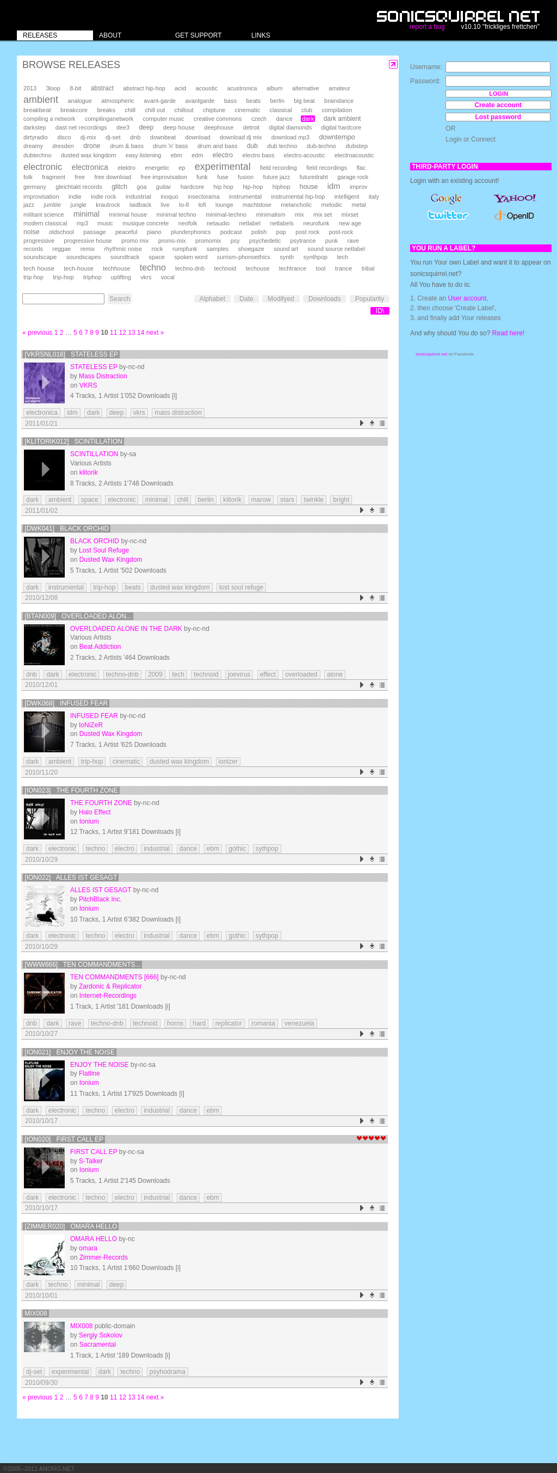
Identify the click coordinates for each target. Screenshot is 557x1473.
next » (155, 332)
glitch (119, 187)
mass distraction (178, 412)
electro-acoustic (304, 155)
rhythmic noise (123, 249)
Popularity (369, 299)
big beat (304, 100)
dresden (62, 146)
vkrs (145, 277)
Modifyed (281, 299)
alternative (305, 88)
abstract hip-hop (144, 88)
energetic (157, 167)
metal (358, 204)
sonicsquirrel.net (431, 354)
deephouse (218, 127)
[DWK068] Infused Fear (66, 703)
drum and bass (217, 146)
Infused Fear (94, 716)
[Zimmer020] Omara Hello (70, 1226)
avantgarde (200, 100)
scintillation (94, 454)
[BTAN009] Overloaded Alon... (78, 616)
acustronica (242, 88)
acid (180, 88)
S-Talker (91, 1161)
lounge (224, 204)
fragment (53, 177)
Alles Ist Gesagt (100, 890)
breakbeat (37, 110)
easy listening (143, 155)
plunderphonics (191, 232)
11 (113, 332)
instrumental (245, 196)
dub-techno (321, 146)
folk (28, 177)
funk (202, 177)
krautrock (108, 204)
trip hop (33, 277)
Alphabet (212, 299)
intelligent (347, 196)
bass (230, 100)
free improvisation (164, 177)
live (164, 204)
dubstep (356, 146)
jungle (78, 204)
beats (253, 100)
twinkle (314, 500)
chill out (155, 110)
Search (119, 299)
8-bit (75, 88)
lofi (202, 204)
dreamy (33, 146)
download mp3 (290, 137)
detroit (251, 127)
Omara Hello (93, 1239)
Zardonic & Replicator (110, 986)
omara (88, 1248)
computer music (163, 118)
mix (299, 214)
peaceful (126, 232)
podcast (231, 232)
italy (374, 196)
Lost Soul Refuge (104, 550)
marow (261, 500)
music (105, 223)
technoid (225, 268)
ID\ (380, 311)
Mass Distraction (103, 376)
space (156, 257)
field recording (278, 167)
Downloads (324, 299)
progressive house (88, 240)
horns (175, 1023)
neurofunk (316, 223)
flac (361, 167)
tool (321, 268)
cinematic (248, 110)
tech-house (79, 268)
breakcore (74, 110)
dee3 (122, 127)
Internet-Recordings (108, 995)
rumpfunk (184, 249)
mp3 (82, 223)
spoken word (190, 257)
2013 (29, 88)
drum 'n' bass (170, 146)
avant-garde (160, 100)
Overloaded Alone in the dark (126, 629)
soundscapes (83, 257)
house (309, 187)
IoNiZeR (91, 725)
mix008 (35, 1313)
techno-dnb (190, 268)
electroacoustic (354, 155)
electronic (42, 167)
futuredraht (314, 177)
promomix (208, 240)
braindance (339, 100)
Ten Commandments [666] (114, 977)
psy (235, 240)
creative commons (218, 118)
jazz (28, 204)
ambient (40, 99)
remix (88, 249)
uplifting (121, 277)
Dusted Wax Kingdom (111, 559)
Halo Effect (94, 812)
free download (112, 177)
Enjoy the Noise (99, 1065)
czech (259, 118)
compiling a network (49, 118)
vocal (168, 277)
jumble (52, 204)
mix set (322, 214)
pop (281, 232)
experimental (223, 166)
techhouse (116, 268)
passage (94, 232)
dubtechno (37, 155)
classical (281, 110)
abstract (102, 88)
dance (284, 118)
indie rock (103, 196)
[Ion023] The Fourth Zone (71, 790)
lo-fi (184, 204)
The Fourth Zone (101, 803)
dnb (135, 136)
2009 (155, 674)
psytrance (303, 240)
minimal (86, 214)
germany (34, 186)
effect (268, 674)
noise (31, 232)
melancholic (296, 204)
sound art (286, 249)
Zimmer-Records (103, 1257)
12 (122, 332)
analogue (79, 100)
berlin (277, 100)
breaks (106, 110)
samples (217, 249)
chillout (184, 110)
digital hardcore (341, 127)
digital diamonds (290, 127)
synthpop (315, 257)
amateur (339, 88)
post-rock (341, 232)
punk (331, 240)
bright (341, 500)
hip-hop (253, 186)
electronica (90, 167)
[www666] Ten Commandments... (82, 964)
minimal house (128, 214)
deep (146, 127)
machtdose (257, 204)
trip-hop (63, 277)
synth (287, 257)
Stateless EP (93, 367)
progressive (38, 240)
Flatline (89, 1073)
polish (259, 232)
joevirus (239, 674)
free (80, 177)
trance (343, 268)
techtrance (292, 268)
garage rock (352, 177)
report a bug (427, 26)
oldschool (61, 232)
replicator (228, 1023)
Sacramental (97, 1344)
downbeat (163, 137)
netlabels (282, 223)
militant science (43, 214)
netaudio (218, 223)
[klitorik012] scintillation (73, 441)
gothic (237, 848)
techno (153, 267)
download (198, 137)
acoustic (207, 88)
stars (287, 500)
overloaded (301, 674)
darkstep (34, 127)
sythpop (267, 848)
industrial (138, 196)
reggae (61, 249)
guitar (163, 186)
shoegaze (251, 249)
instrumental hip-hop (298, 196)
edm (197, 155)
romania (263, 1023)
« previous (37, 332)
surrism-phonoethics (243, 257)
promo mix (134, 240)
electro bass (259, 155)
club (306, 110)
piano (154, 232)
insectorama (204, 196)
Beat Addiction (100, 646)
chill (130, 110)
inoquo (169, 196)
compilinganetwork (109, 118)
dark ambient (342, 118)
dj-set (113, 137)
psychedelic (265, 240)
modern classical (45, 223)
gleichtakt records (78, 186)
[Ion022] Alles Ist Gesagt (70, 877)
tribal (368, 268)
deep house (179, 127)
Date (246, 299)
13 (131, 332)
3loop (53, 88)
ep (181, 167)
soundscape (40, 257)
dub (252, 146)
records (33, 249)
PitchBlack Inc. (100, 899)
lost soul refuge (241, 587)
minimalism (270, 214)
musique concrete (145, 223)
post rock (307, 232)
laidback (140, 204)
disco (64, 137)
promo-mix (172, 240)
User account (467, 298)
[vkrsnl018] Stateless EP (71, 354)
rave (353, 240)
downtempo (337, 137)
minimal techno (176, 214)
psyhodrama (167, 1372)
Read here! (508, 333)
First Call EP (93, 1152)
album (275, 88)
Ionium (89, 821)
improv (358, 186)
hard (199, 1023)
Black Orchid (94, 541)
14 (140, 332)
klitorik (88, 472)
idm (334, 186)
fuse (222, 177)
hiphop (281, 186)
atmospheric (117, 100)
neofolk (187, 223)
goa (141, 186)
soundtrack (124, 257)
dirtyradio (35, 137)
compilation (336, 110)
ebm (176, 155)
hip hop (223, 186)
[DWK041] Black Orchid (66, 528)
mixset (350, 214)
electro (223, 155)
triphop (92, 277)
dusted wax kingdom (88, 155)
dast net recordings (81, 127)
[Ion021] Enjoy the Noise (69, 1052)
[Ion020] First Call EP (63, 1139)
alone (335, 674)
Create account (498, 105)
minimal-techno (226, 214)
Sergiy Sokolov (100, 1335)
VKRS (88, 385)
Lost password (498, 117)
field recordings (326, 167)
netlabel (250, 223)
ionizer (228, 761)
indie (75, 196)
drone (92, 146)
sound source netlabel (337, 249)
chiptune (214, 110)
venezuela (299, 1023)
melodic (331, 204)
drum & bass (127, 146)
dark (308, 118)
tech (342, 257)
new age (350, 223)
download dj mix (241, 137)
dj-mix (88, 137)
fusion (245, 177)
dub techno (282, 146)
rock (157, 249)
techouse (258, 268)
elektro (126, 167)
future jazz (276, 177)
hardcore (193, 186)
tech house (38, 268)
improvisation (41, 196)
